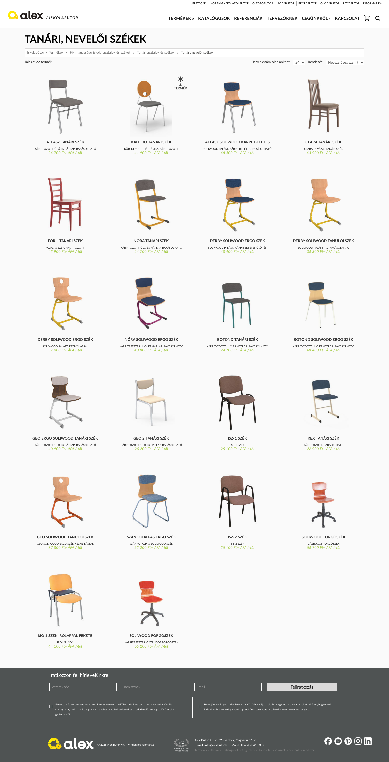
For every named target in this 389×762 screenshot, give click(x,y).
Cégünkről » (249, 750)
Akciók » (215, 750)
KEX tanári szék (323, 438)
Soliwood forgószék (323, 537)
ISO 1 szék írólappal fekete (65, 636)
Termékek (56, 52)
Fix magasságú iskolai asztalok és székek (100, 52)
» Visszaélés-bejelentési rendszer (293, 750)
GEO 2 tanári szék (151, 438)
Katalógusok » (232, 750)
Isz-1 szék (237, 438)
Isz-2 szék (237, 537)
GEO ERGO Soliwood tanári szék (65, 438)
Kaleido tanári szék (151, 142)
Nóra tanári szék (151, 241)
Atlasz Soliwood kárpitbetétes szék (237, 142)
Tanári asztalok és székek (155, 52)
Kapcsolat (265, 750)
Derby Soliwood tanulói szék (323, 241)
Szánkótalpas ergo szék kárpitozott (151, 537)
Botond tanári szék (237, 340)
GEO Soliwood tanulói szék (65, 537)
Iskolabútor (35, 52)
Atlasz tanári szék (65, 142)
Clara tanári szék (323, 142)
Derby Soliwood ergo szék (237, 241)
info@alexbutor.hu (216, 745)
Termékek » (202, 750)
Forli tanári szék (65, 241)
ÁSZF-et (122, 704)
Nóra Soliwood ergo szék (151, 340)
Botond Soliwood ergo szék (323, 340)
